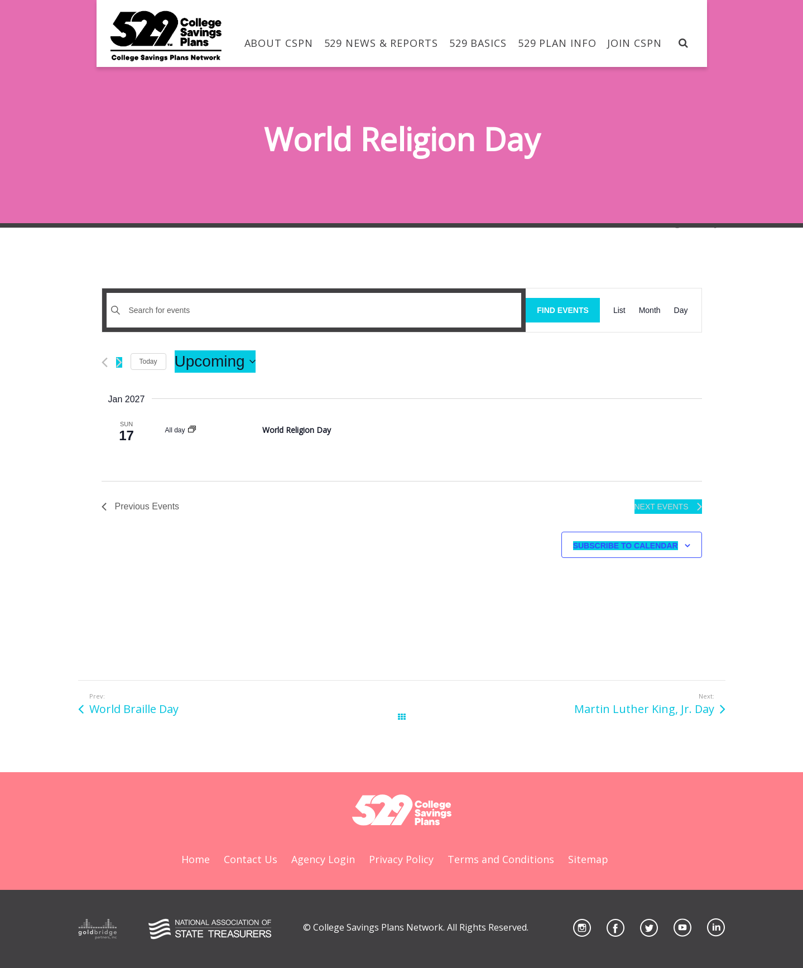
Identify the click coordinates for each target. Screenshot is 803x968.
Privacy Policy (401, 859)
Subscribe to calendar (625, 545)
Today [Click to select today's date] (148, 361)
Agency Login (323, 859)
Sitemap (588, 859)
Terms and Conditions (501, 859)
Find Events (563, 310)
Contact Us (250, 859)
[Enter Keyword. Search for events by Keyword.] (314, 310)
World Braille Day (134, 708)
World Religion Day (296, 430)
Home (195, 859)
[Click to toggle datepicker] (215, 361)
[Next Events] (119, 362)
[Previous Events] (105, 362)
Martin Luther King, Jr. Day (644, 708)
